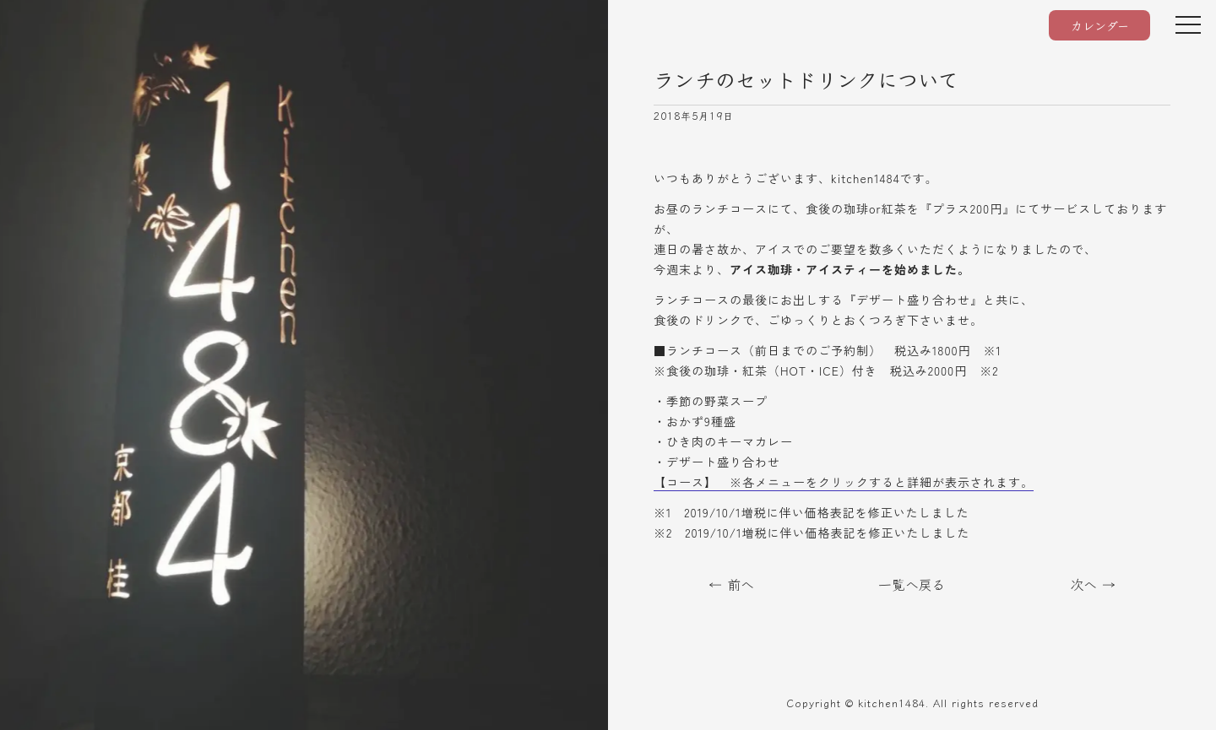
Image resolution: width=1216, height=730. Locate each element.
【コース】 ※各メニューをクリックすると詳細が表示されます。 (844, 481)
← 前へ (731, 584)
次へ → (1093, 584)
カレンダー (1100, 25)
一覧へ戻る (912, 584)
